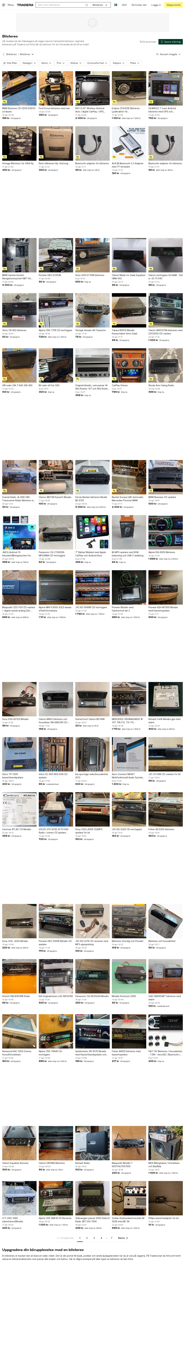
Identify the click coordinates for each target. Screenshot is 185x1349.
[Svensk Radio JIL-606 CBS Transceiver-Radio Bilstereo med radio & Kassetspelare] (19, 477)
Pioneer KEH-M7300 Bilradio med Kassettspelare (163, 609)
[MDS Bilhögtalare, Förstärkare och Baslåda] (165, 1143)
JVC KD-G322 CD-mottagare (127, 829)
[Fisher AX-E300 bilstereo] (165, 809)
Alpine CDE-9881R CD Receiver (55, 1218)
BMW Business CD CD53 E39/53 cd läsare (18, 110)
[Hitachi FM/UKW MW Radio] (19, 976)
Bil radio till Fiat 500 (49, 385)
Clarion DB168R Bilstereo (52, 1163)
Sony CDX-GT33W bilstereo (89, 275)
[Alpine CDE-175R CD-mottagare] (56, 310)
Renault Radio (82, 1163)
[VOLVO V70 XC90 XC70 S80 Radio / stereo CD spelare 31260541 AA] (56, 809)
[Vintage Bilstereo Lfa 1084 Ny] (19, 143)
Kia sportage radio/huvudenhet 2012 (91, 776)
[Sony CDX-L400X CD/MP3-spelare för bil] (92, 809)
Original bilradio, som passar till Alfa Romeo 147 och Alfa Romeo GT (92, 387)
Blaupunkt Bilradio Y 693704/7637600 (122, 1165)
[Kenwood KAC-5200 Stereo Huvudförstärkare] (19, 1031)
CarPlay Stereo (120, 385)
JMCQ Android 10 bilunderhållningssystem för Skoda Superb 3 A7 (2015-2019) (19, 554)
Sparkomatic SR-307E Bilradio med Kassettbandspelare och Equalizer (90, 1053)
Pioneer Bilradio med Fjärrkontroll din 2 (122, 609)
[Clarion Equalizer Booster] (19, 1143)
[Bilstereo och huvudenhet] (165, 921)
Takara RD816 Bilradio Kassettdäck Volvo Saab (124, 332)
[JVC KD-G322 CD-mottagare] (129, 809)
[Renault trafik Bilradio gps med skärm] (165, 699)
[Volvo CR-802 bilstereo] (19, 310)
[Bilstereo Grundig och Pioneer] (129, 921)
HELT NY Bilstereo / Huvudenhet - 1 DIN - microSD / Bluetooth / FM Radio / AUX (165, 1053)
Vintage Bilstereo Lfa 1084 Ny (18, 163)
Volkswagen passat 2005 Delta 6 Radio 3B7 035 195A (92, 1220)
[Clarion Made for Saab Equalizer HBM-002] (129, 255)
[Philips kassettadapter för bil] (165, 1198)
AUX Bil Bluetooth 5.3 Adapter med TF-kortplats (127, 165)
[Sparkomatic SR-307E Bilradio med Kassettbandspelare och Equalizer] (92, 1031)
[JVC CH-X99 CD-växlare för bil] (165, 754)
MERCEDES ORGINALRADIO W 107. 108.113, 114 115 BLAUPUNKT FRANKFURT (127, 721)
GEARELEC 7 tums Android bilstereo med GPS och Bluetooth (162, 110)
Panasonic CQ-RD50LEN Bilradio (92, 996)
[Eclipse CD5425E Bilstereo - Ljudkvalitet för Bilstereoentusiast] (129, 88)
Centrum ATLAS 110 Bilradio (16, 829)
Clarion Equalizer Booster (15, 1163)
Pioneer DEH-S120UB (50, 275)
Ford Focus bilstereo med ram (54, 108)
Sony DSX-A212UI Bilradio (15, 719)
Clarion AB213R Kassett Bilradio (55, 497)
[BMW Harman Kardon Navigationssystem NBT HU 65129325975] (19, 255)
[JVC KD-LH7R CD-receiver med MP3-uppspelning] (92, 921)
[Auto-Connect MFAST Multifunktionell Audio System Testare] (129, 754)
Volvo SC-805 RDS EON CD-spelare (53, 776)
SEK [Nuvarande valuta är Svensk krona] (124, 5)
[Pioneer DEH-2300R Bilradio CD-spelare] (56, 921)
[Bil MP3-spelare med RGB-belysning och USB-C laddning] (129, 532)
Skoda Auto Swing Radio (161, 385)
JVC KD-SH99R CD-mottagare (91, 607)
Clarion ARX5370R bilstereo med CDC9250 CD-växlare (165, 332)
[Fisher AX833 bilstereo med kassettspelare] (129, 1031)
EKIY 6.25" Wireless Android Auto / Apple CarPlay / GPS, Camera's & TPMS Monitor (89, 110)
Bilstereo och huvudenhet (162, 941)
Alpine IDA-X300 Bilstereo (161, 552)
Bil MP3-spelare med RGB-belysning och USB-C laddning (127, 554)
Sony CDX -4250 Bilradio (15, 941)
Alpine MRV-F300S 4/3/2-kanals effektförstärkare (55, 609)
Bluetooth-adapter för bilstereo (92, 163)
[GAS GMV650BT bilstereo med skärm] (165, 976)
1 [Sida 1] (79, 1238)
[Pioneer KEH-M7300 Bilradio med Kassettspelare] (165, 587)
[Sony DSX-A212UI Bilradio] (19, 699)
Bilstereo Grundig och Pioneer (127, 941)
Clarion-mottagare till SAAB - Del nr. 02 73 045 (165, 277)
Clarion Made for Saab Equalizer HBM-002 (128, 277)
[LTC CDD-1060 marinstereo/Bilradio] (19, 1198)
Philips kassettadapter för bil (163, 1218)
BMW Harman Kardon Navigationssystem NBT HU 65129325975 (16, 277)
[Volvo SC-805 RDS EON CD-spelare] (56, 754)
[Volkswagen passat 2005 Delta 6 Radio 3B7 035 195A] (92, 1198)
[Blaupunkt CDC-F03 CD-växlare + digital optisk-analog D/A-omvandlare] (19, 587)
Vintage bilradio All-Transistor (90, 330)
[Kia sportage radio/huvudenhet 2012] (92, 754)
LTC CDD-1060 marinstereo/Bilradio (12, 1220)
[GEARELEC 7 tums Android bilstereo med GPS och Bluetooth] (165, 88)
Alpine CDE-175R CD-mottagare (55, 330)
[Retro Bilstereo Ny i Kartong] (56, 143)
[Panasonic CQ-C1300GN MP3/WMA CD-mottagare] (56, 532)
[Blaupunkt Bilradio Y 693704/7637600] (129, 1143)
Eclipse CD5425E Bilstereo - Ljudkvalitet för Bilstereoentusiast (126, 110)
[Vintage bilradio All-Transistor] (92, 310)
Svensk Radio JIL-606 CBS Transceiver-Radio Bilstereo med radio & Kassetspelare (19, 499)
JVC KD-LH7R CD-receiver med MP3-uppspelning (91, 943)
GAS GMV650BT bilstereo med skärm (164, 998)
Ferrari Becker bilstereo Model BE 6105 (91, 499)
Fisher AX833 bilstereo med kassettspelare (126, 1053)
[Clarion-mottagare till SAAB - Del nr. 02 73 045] (165, 255)
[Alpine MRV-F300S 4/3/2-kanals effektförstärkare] (56, 587)
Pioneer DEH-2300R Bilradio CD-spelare (55, 943)
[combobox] (63, 4)
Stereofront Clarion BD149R (90, 719)
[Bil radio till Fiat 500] (56, 365)
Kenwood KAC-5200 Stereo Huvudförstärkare (16, 1053)
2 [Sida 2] (87, 1238)
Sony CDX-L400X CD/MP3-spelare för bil (89, 831)
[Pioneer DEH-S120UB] (56, 255)
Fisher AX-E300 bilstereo (161, 829)
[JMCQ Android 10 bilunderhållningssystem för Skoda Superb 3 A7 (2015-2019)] (19, 532)
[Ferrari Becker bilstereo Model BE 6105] (92, 477)
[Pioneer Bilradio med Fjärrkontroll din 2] (129, 587)
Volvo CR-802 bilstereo (14, 330)
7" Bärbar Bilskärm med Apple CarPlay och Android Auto (90, 554)
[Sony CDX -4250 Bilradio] (19, 921)
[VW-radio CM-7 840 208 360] (19, 365)
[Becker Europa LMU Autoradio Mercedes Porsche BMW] (129, 477)
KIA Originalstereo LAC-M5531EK (56, 996)
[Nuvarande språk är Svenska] (115, 5)
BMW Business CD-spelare (162, 497)
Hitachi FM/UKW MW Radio (16, 996)
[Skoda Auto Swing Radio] (165, 365)
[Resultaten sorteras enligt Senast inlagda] (168, 54)
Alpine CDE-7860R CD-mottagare (51, 1053)
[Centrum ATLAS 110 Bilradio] (19, 809)
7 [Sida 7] (111, 1238)
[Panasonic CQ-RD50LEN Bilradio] (92, 976)
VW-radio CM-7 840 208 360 (17, 385)
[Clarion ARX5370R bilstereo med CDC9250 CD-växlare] (165, 310)
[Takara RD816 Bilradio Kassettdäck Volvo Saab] (129, 310)
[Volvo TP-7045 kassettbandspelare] (19, 754)
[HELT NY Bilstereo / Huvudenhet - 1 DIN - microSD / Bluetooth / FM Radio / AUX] (165, 1031)
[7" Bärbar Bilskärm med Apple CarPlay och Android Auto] (92, 532)
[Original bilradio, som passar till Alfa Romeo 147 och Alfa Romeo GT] (92, 365)
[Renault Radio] (92, 1143)
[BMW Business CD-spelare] (165, 477)
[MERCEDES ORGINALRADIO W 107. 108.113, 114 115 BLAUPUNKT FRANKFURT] (129, 699)
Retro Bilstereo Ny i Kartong (53, 163)
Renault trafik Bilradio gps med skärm (164, 721)
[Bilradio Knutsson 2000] (129, 976)
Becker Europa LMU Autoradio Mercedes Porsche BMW (127, 499)
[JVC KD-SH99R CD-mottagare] (92, 587)
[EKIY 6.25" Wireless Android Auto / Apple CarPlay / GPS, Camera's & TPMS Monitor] (92, 88)
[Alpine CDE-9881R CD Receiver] (56, 1198)
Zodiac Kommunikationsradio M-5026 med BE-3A (128, 1220)
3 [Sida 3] (94, 1238)
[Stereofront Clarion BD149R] (92, 699)
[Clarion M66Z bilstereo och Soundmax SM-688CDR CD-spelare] (56, 699)
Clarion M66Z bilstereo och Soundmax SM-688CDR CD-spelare (53, 721)
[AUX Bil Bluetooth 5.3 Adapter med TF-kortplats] (129, 143)
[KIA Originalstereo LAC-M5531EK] (56, 976)
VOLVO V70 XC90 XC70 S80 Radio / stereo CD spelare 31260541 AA (53, 831)
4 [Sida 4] (101, 1238)
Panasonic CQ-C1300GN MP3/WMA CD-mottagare (52, 554)
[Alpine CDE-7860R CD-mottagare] (56, 1031)
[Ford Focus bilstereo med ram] (56, 88)
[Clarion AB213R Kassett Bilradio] (56, 477)
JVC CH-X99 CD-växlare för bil (164, 774)
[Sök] (86, 4)
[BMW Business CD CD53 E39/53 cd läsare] (19, 88)
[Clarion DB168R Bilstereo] (56, 1143)
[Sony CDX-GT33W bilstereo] (92, 255)
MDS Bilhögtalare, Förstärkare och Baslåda (164, 1165)
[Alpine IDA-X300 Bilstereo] (165, 532)
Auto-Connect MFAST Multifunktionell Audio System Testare (127, 776)
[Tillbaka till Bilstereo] (3, 54)
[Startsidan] (25, 5)
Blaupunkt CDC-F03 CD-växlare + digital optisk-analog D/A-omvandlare (18, 609)
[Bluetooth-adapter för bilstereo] (92, 143)
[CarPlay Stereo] (129, 365)
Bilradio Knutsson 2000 (124, 996)
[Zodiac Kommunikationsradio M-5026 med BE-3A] (129, 1198)
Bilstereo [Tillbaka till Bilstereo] (11, 54)
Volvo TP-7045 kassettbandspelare (12, 776)
